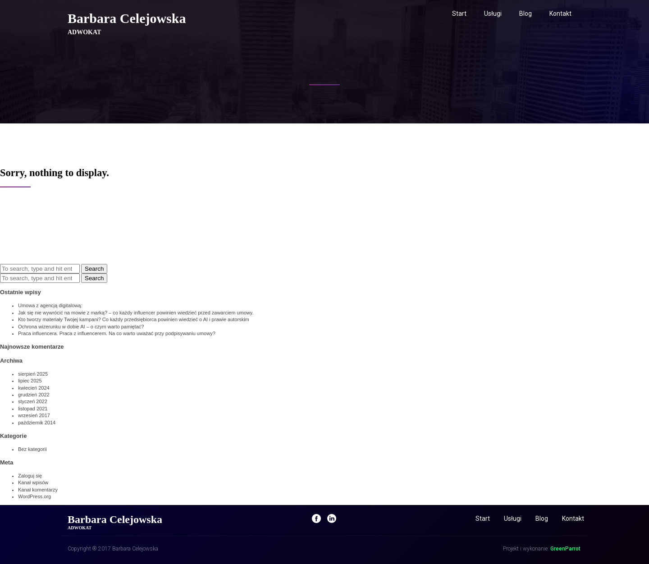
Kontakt (560, 13)
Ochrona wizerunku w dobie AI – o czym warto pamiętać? (81, 326)
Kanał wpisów (33, 482)
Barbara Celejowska (127, 18)
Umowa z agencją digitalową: (50, 305)
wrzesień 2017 (34, 415)
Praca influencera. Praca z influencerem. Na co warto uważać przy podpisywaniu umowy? (116, 333)
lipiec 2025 (30, 380)
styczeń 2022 (32, 401)
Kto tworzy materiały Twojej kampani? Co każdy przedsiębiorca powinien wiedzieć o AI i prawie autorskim (133, 319)
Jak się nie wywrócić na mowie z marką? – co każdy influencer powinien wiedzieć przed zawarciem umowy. (136, 312)
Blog (525, 13)
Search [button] (94, 268)
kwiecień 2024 (34, 388)
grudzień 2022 (34, 394)
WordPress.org (34, 496)
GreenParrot (565, 549)
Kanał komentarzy (38, 489)
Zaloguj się (30, 475)
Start (459, 13)
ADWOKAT (84, 32)
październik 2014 (36, 422)
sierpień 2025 (33, 374)
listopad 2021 (32, 408)
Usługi (493, 13)
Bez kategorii (32, 449)
